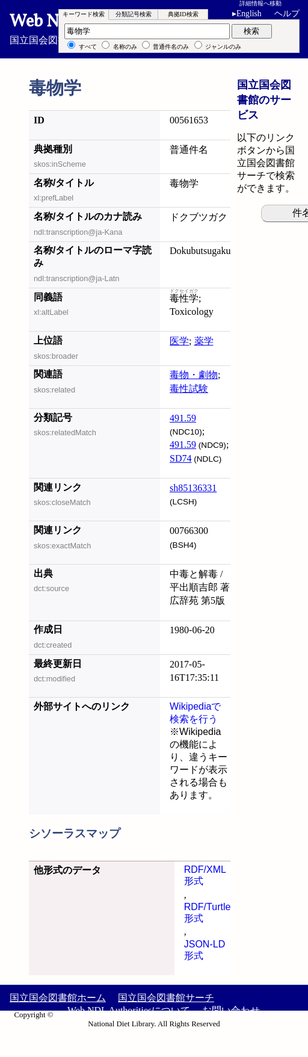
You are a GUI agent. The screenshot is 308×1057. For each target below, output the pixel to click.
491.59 (183, 418)
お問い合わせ (231, 1010)
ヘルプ (287, 13)
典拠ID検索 (183, 14)
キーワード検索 (84, 14)
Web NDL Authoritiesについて (128, 1010)
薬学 (204, 341)
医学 (179, 341)
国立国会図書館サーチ (166, 998)
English (249, 13)
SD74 (180, 458)
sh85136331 (193, 488)
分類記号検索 (134, 14)
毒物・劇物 (194, 375)
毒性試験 (189, 388)
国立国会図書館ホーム (58, 998)
